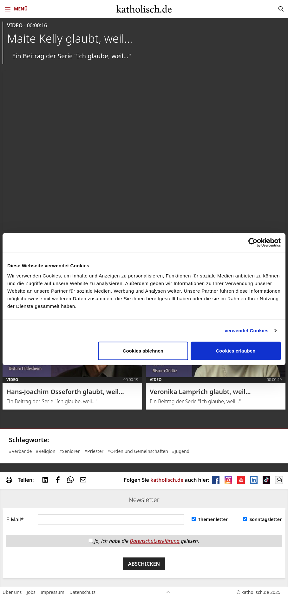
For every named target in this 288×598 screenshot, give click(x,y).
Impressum (52, 592)
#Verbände (20, 451)
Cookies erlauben (235, 350)
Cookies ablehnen (143, 350)
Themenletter (210, 519)
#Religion (45, 451)
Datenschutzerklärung (155, 541)
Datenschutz (82, 592)
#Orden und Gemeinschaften (137, 451)
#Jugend (180, 451)
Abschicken (144, 563)
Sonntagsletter (262, 519)
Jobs (31, 592)
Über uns (12, 592)
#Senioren (70, 451)
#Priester (93, 451)
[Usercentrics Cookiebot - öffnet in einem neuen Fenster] (253, 242)
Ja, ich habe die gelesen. (144, 541)
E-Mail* (15, 519)
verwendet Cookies (246, 330)
